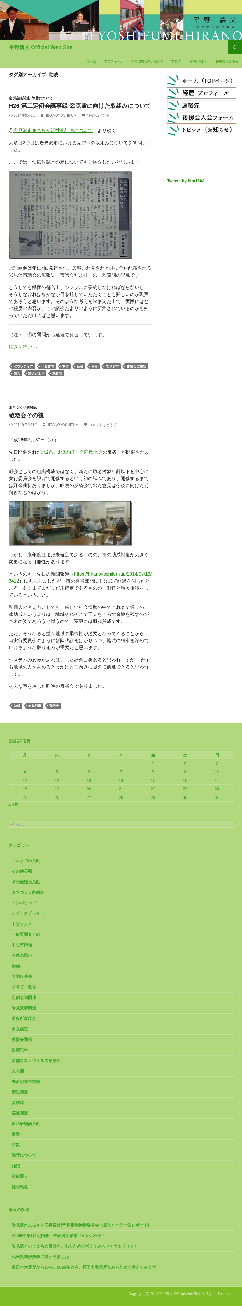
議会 (17, 373)
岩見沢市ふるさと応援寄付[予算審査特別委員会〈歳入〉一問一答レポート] (80, 1225)
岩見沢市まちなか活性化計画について (53, 130)
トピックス (22, 924)
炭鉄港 (18, 1102)
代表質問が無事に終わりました (40, 1256)
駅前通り (20, 1176)
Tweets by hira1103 (185, 181)
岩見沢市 (112, 366)
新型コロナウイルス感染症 (36, 1060)
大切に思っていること (147, 61)
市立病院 (20, 1029)
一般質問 (47, 366)
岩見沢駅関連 (24, 1008)
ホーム (91, 61)
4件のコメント (98, 115)
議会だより (36, 373)
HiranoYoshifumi (60, 115)
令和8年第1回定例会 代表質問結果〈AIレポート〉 (59, 1235)
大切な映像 (22, 976)
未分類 (18, 1071)
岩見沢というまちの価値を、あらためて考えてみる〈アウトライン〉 (75, 1246)
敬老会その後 (26, 415)
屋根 (94, 366)
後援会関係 (22, 1039)
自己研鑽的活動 (26, 1123)
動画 (16, 966)
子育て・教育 (24, 987)
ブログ (176, 61)
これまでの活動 (26, 860)
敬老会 (54, 705)
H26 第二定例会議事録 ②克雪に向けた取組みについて (80, 106)
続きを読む (23, 346)
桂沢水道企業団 (26, 1081)
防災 (16, 1144)
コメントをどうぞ (103, 425)
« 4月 (13, 804)
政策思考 (20, 1050)
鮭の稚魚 (20, 1186)
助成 (80, 366)
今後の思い (22, 955)
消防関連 (20, 1092)
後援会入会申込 (227, 61)
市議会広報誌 (136, 366)
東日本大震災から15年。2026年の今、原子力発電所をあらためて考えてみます (84, 1267)
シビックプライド (28, 913)
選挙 (16, 1134)
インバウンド (24, 902)
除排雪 (57, 373)
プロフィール (113, 61)
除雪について (42, 98)
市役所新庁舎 (24, 1018)
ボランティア (23, 366)
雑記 (16, 1165)
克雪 (65, 366)
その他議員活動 (26, 881)
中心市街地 (22, 945)
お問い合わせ (198, 61)
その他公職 (22, 871)
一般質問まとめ (26, 934)
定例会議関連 (19, 98)
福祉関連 (20, 1113)
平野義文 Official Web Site (41, 47)
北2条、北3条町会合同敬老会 (72, 452)
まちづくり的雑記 (23, 408)
